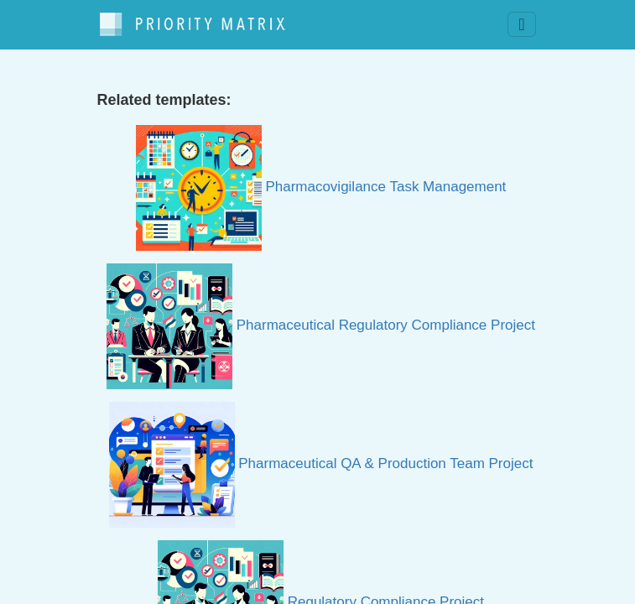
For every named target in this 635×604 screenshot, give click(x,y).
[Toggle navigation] (521, 24)
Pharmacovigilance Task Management (321, 187)
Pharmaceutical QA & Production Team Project (321, 463)
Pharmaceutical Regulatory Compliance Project (321, 325)
